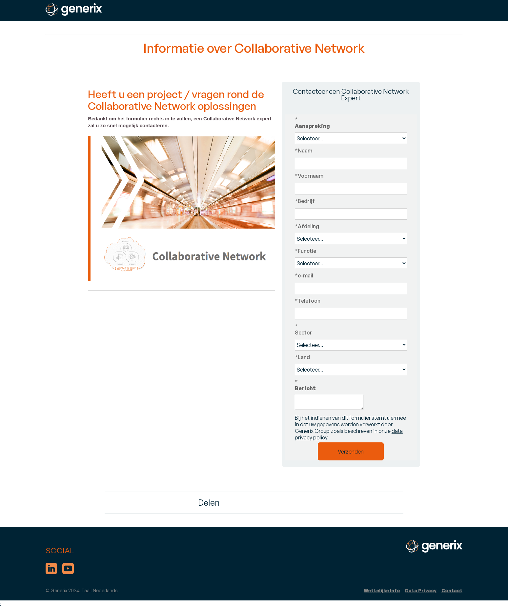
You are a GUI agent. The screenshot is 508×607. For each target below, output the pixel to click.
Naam (303, 150)
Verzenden (351, 451)
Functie (305, 251)
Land (302, 357)
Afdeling (307, 226)
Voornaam (309, 175)
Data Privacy (421, 590)
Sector (351, 329)
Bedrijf (305, 201)
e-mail (304, 275)
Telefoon (307, 300)
